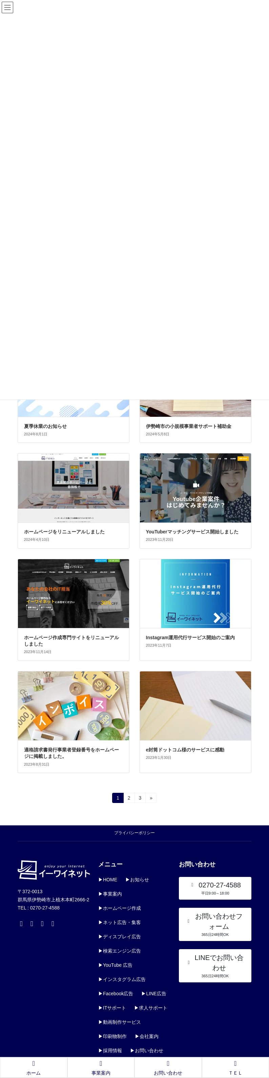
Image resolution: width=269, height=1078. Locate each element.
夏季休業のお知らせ (45, 426)
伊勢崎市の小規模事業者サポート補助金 (188, 426)
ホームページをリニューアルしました (64, 531)
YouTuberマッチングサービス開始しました (192, 531)
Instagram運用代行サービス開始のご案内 (190, 637)
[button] (215, 888)
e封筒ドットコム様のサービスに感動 (185, 749)
